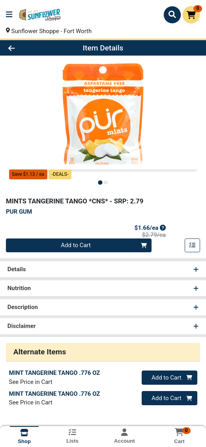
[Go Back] (30, 48)
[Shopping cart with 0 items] (191, 15)
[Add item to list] (192, 245)
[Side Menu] (9, 15)
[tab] (100, 182)
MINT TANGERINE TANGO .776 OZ (54, 372)
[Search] (172, 14)
